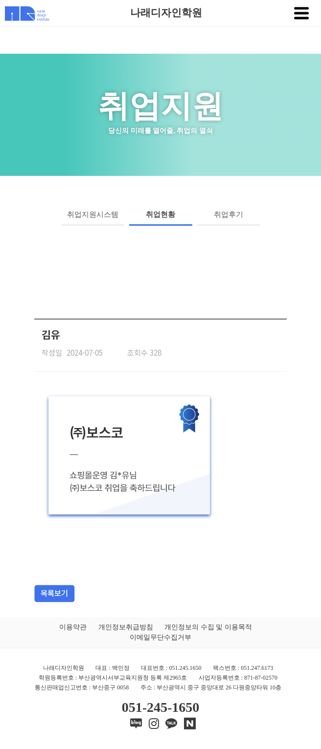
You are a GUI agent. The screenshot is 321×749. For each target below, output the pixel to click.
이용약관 (73, 627)
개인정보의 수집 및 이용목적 (208, 627)
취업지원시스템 (92, 214)
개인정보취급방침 (125, 627)
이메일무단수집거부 (160, 637)
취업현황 (160, 214)
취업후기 (228, 214)
